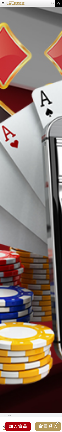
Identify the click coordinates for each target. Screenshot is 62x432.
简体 (52, 3)
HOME (4, 415)
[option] (31, 210)
